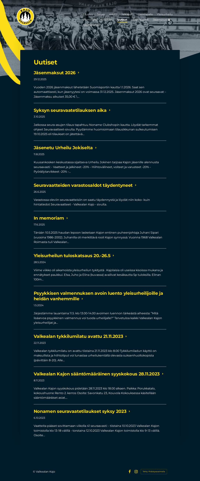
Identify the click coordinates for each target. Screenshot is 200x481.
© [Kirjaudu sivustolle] (34, 471)
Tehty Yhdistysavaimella (154, 471)
